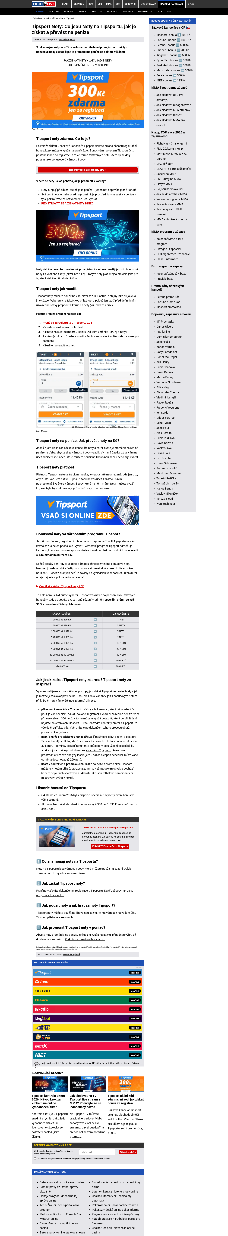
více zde (74, 949)
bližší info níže (75, 274)
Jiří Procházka (165, 433)
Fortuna (54, 11)
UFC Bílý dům (164, 275)
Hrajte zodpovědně (42, 947)
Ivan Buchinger (165, 615)
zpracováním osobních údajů (63, 1049)
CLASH (65, 4)
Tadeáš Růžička (166, 589)
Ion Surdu (162, 524)
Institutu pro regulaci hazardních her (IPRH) (106, 1176)
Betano (68, 11)
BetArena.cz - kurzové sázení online (62, 1073)
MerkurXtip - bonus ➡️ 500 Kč (174, 181)
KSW (91, 4)
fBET (170, 11)
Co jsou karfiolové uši (169, 300)
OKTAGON (79, 4)
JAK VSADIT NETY (100, 60)
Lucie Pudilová (165, 549)
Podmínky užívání (98, 1224)
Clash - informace (167, 370)
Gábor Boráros (165, 529)
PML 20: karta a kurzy (170, 260)
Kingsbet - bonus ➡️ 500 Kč (173, 166)
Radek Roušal (165, 513)
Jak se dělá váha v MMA (171, 305)
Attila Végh (163, 498)
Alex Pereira (164, 544)
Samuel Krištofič (166, 579)
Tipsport (39, 11)
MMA (108, 4)
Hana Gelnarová (166, 574)
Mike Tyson (163, 534)
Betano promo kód (168, 408)
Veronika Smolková (168, 493)
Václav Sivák (164, 559)
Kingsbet (112, 11)
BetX (159, 11)
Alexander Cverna (167, 503)
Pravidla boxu (164, 390)
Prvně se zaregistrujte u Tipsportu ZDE (67, 322)
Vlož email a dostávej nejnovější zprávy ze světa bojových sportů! (53, 1043)
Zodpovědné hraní (185, 1176)
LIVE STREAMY (148, 4)
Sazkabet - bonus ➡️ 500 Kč (173, 176)
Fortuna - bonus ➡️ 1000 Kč (173, 151)
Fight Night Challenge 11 (171, 254)
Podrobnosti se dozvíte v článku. (85, 939)
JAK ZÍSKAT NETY (74, 60)
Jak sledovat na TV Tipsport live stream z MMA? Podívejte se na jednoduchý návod (85, 992)
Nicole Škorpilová (67, 39)
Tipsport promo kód (168, 418)
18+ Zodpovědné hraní (178, 1224)
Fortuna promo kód (168, 413)
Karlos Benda (164, 599)
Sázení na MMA (166, 285)
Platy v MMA (164, 295)
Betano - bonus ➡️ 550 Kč (172, 156)
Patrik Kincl (163, 443)
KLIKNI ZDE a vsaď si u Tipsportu (110, 846)
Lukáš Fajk (163, 564)
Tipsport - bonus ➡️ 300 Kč (173, 146)
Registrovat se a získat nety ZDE (86, 169)
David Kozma (164, 554)
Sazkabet (127, 11)
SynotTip (97, 11)
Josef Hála (163, 453)
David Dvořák (164, 483)
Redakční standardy (70, 1224)
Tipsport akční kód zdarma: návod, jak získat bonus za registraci (126, 990)
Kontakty (48, 1224)
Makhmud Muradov (168, 584)
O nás (191, 4)
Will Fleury (162, 473)
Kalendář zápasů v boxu (171, 385)
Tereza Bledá (164, 610)
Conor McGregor (166, 468)
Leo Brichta (163, 569)
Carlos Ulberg (164, 438)
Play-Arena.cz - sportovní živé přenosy (115, 1105)
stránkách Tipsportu (98, 750)
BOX (118, 4)
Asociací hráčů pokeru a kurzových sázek (78, 1181)
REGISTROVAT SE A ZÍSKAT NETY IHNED (67, 203)
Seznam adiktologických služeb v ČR (116, 1209)
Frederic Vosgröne (167, 519)
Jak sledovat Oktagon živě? (173, 216)
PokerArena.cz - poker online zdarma (115, 1095)
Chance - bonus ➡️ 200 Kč (172, 161)
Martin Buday (164, 488)
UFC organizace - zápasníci (173, 365)
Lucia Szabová (165, 478)
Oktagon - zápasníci (168, 360)
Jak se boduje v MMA (170, 315)
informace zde (113, 1198)
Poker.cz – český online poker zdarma (115, 1100)
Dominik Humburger (169, 448)
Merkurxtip (145, 11)
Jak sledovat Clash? (169, 226)
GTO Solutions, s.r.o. (44, 1228)
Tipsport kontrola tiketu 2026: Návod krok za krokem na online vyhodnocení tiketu (48, 992)
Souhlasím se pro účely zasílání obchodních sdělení (74, 1049)
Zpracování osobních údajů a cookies (136, 1224)
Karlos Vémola (165, 458)
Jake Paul (162, 539)
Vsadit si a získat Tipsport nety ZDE (61, 586)
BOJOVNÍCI (130, 4)
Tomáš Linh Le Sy (167, 594)
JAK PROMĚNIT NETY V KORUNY (88, 65)
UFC (100, 4)
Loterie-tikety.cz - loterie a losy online (115, 1082)
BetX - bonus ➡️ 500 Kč (171, 186)
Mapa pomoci (149, 1209)
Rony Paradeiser (166, 463)
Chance (82, 11)
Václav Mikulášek (167, 605)
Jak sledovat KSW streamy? (174, 221)
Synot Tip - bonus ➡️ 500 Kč (173, 171)
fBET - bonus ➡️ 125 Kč (171, 191)
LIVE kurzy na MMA (168, 290)
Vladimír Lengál (166, 508)
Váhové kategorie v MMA (172, 310)
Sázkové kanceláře (171, 4)
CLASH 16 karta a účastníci (173, 280)
